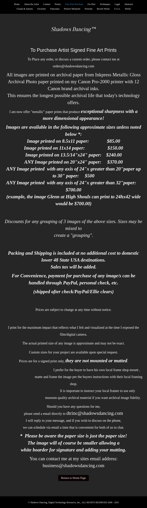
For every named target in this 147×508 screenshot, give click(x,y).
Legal (117, 4)
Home (17, 4)
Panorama (55, 8)
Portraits (88, 8)
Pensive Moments (72, 8)
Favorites (41, 8)
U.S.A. (117, 8)
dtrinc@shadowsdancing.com (94, 413)
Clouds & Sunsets (24, 8)
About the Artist (31, 4)
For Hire (92, 4)
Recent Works (103, 8)
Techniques (105, 4)
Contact (46, 4)
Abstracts (128, 4)
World (128, 8)
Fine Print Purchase (74, 4)
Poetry (58, 4)
